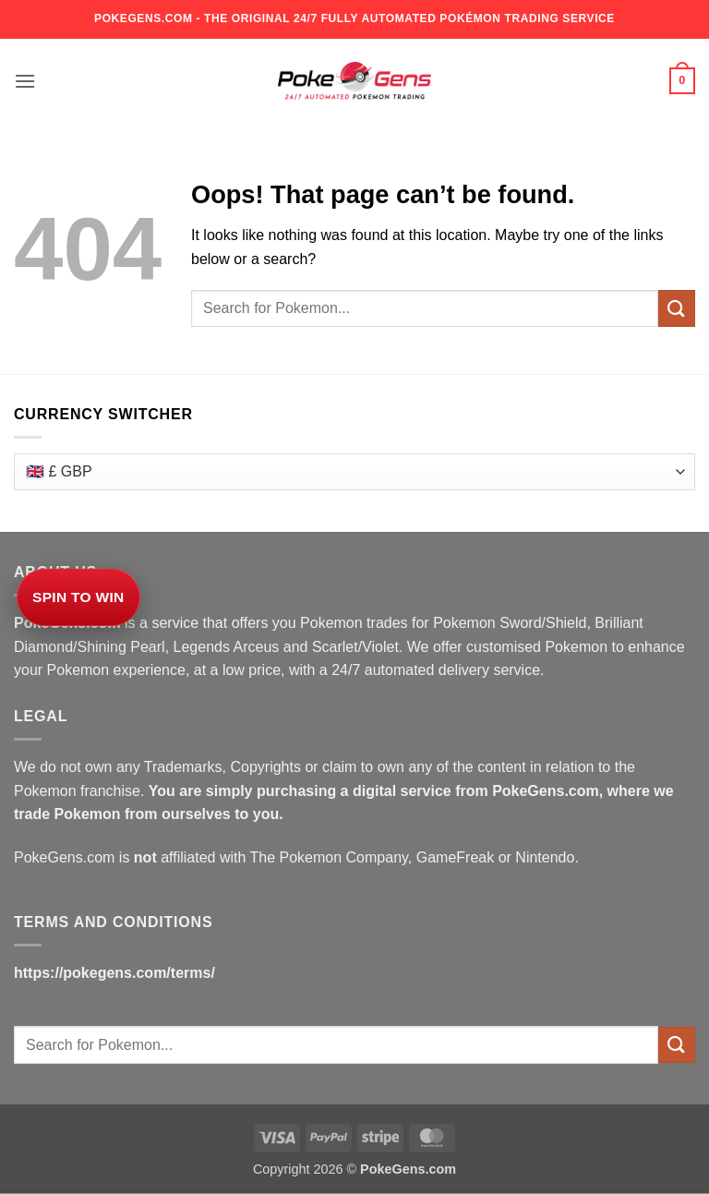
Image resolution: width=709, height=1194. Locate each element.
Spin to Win (78, 597)
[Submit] (676, 308)
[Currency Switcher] (354, 471)
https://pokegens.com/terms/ (114, 973)
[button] (25, 80)
